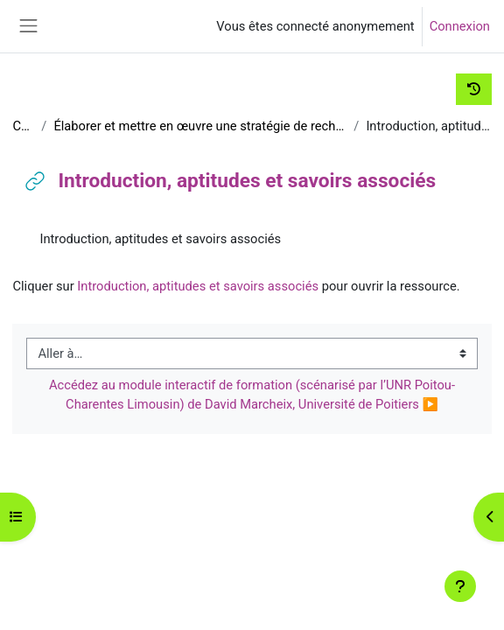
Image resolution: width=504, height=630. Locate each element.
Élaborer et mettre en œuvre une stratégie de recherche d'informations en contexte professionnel (199, 126)
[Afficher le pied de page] (460, 586)
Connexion (460, 26)
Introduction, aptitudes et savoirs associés (197, 286)
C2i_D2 (23, 126)
